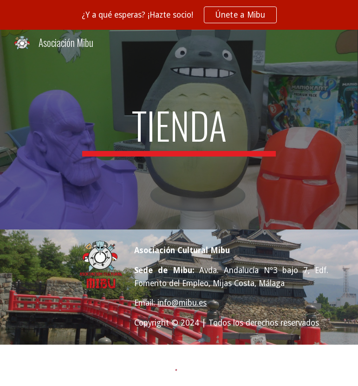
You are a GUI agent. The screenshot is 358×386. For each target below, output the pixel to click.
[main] (179, 129)
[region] (179, 15)
